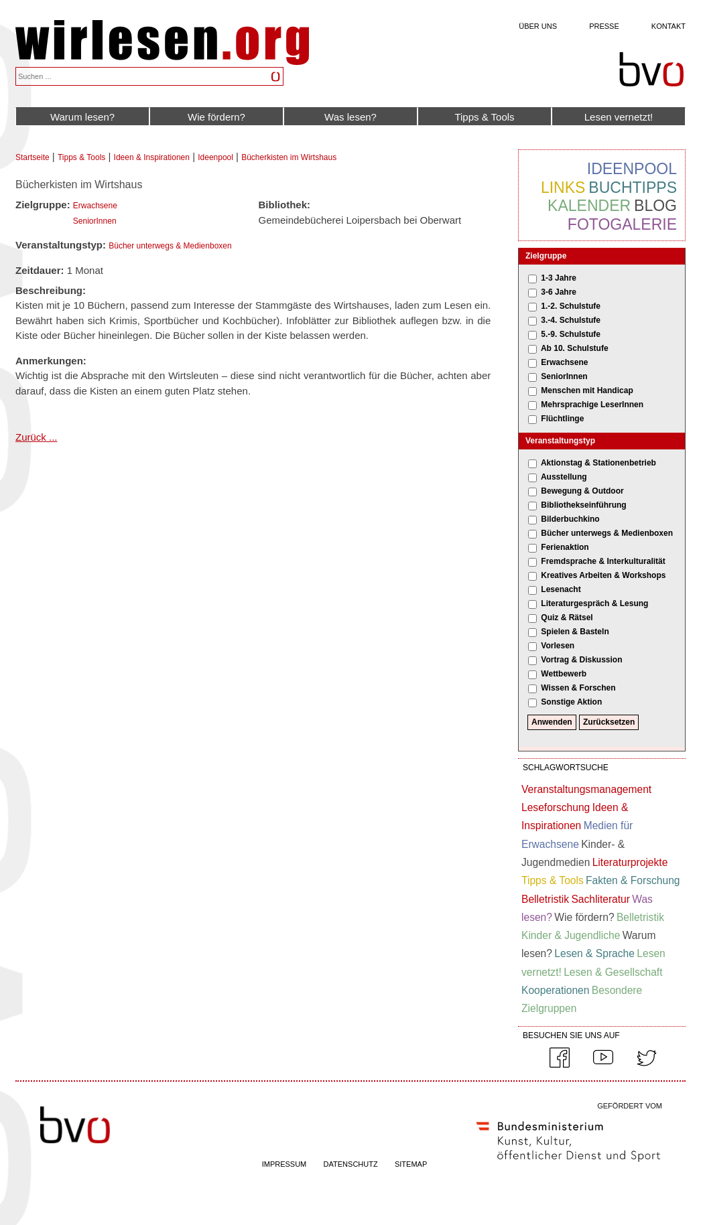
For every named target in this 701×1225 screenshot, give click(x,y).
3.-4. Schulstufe (570, 320)
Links (563, 187)
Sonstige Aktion (571, 702)
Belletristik (545, 899)
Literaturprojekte (630, 862)
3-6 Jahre (558, 292)
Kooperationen (555, 990)
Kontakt (668, 26)
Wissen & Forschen (578, 688)
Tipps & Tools (484, 117)
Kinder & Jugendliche (570, 935)
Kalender (589, 205)
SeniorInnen (95, 221)
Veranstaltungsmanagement (586, 789)
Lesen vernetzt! (618, 117)
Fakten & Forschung (633, 880)
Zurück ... (36, 437)
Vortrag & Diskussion (581, 659)
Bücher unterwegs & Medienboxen (170, 245)
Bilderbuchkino (570, 519)
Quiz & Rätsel (566, 617)
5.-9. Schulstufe (570, 334)
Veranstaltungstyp (560, 440)
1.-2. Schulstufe (570, 306)
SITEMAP (411, 1164)
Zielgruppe (545, 256)
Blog (655, 205)
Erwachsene (95, 205)
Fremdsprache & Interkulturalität (603, 561)
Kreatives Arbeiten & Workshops (603, 575)
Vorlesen (557, 645)
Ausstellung (564, 477)
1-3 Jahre (558, 278)
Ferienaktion (564, 547)
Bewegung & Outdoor (582, 491)
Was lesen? (350, 117)
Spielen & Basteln (575, 631)
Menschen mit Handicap (587, 390)
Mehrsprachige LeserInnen (592, 404)
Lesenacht (560, 589)
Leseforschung (555, 807)
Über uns (538, 26)
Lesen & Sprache (594, 953)
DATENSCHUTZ (351, 1164)
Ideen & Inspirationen (152, 157)
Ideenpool (215, 157)
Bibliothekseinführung (583, 505)
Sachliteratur (600, 899)
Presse (604, 26)
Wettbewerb (563, 673)
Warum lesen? (82, 117)
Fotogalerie (622, 224)
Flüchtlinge (562, 418)
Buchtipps (632, 187)
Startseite (32, 157)
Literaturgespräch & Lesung (594, 603)
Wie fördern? (216, 117)
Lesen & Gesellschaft (613, 972)
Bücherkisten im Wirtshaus (288, 157)
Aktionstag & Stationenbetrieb (598, 462)
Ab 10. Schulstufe (575, 348)
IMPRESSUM (284, 1164)
